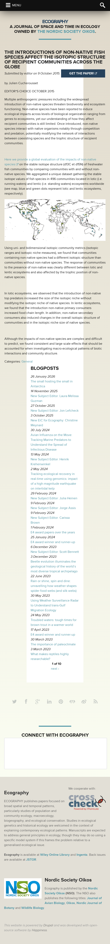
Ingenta (82, 855)
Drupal (48, 925)
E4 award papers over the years (53, 532)
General (27, 362)
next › (55, 669)
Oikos (70, 903)
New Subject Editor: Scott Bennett (55, 552)
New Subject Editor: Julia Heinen (54, 498)
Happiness (39, 930)
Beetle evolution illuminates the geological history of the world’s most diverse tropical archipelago (54, 566)
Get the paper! (81, 73)
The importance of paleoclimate (53, 644)
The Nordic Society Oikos (66, 31)
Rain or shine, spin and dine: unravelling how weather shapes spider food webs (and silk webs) (54, 586)
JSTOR (31, 860)
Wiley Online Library (55, 855)
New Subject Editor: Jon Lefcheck (55, 411)
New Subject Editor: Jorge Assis (53, 508)
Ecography (55, 22)
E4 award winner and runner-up (53, 542)
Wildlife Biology (32, 908)
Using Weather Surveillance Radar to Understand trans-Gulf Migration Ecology (55, 605)
